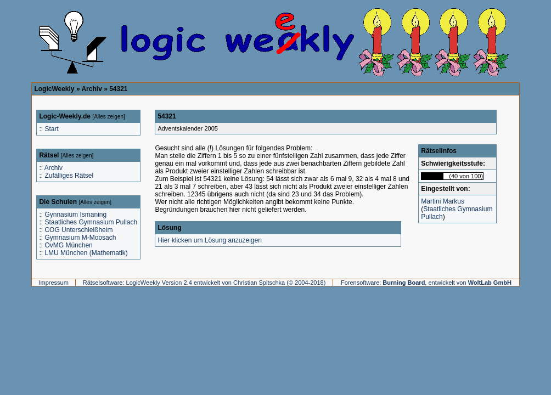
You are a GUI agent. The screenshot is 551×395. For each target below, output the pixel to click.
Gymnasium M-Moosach (80, 237)
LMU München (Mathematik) (85, 253)
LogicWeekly (54, 89)
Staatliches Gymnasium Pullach (90, 222)
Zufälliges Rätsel (68, 175)
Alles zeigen (108, 117)
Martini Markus (442, 201)
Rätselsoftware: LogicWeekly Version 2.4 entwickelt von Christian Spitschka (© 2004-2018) (204, 282)
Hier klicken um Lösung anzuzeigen (209, 240)
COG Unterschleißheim (78, 230)
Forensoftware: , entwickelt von (426, 282)
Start (51, 129)
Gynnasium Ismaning (75, 214)
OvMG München (68, 245)
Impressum (53, 282)
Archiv (91, 89)
